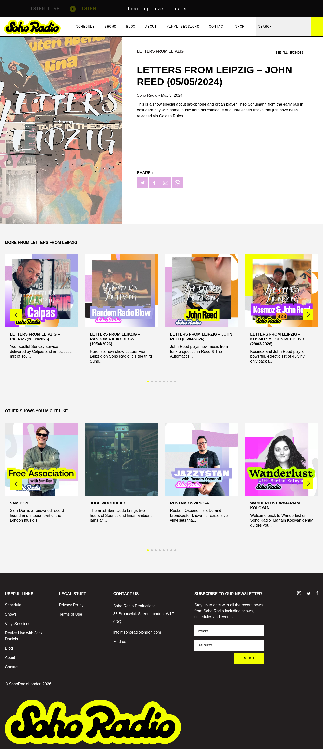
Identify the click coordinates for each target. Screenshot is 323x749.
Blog (130, 26)
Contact (217, 26)
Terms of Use (70, 614)
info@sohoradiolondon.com (137, 632)
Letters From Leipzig (160, 51)
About (151, 26)
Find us (119, 642)
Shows (110, 26)
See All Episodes (289, 52)
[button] (308, 314)
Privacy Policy (71, 605)
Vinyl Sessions (183, 26)
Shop (240, 26)
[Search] (317, 26)
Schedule (85, 26)
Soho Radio (147, 95)
